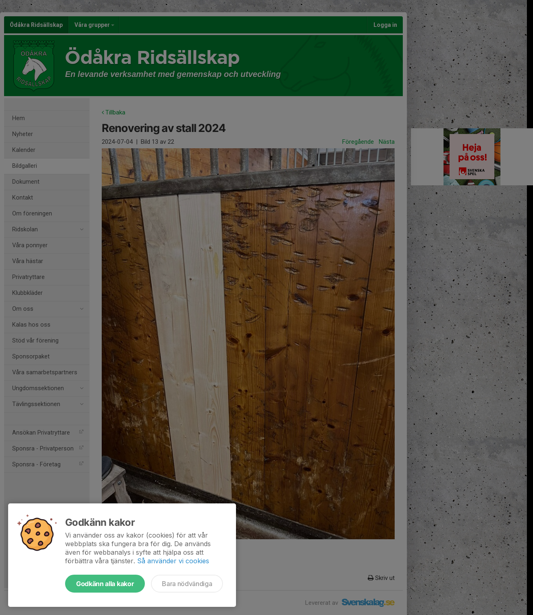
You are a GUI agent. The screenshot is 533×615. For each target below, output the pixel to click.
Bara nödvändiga (187, 584)
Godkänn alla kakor (105, 584)
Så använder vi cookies (173, 561)
